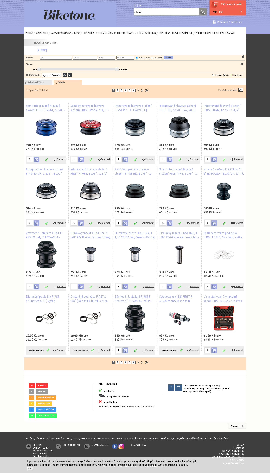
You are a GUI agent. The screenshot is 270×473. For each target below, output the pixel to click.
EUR (221, 11)
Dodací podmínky (233, 451)
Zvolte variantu (36, 350)
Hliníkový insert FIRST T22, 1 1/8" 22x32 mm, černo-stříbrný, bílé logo (90, 237)
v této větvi (144, 57)
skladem (218, 75)
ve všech (158, 57)
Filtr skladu (236, 75)
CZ (135, 5)
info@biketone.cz (100, 445)
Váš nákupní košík (231, 4)
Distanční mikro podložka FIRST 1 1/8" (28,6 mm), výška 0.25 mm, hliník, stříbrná (223, 237)
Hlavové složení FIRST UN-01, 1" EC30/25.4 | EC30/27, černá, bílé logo (224, 174)
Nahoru (234, 426)
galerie (61, 82)
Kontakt (239, 448)
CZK (215, 11)
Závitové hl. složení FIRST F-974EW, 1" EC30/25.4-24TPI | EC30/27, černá (133, 301)
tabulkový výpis (36, 82)
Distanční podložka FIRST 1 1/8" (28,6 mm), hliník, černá (89, 299)
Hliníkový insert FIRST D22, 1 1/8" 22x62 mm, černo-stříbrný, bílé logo (179, 237)
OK (30, 468)
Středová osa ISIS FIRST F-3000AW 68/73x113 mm (176, 299)
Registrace (236, 22)
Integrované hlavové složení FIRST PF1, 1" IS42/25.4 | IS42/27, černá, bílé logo (133, 110)
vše (227, 75)
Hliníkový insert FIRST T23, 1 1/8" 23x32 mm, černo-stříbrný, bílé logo (135, 237)
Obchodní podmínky (231, 454)
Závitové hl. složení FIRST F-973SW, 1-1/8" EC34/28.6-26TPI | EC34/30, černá (44, 237)
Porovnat (61, 159)
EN (140, 5)
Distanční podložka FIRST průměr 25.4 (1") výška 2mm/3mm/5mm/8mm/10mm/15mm (47, 301)
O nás (240, 445)
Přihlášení (222, 22)
